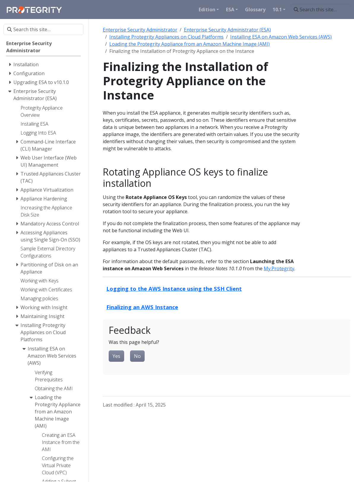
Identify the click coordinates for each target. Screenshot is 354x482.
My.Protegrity (279, 268)
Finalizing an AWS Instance (142, 307)
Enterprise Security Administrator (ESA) (227, 29)
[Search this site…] (320, 9)
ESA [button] (230, 9)
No (137, 356)
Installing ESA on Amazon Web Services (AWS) (281, 37)
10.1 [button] (277, 9)
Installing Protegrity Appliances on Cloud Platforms (166, 37)
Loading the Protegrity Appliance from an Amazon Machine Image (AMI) (189, 44)
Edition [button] (207, 9)
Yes (116, 356)
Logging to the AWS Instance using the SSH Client (174, 288)
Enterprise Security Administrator (140, 29)
